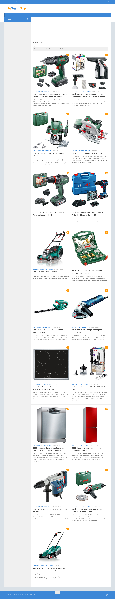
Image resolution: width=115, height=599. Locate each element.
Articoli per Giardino (38, 269)
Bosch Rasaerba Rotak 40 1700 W (45, 272)
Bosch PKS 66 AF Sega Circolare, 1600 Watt (87, 153)
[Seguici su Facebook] (27, 19)
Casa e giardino (37, 91)
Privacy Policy (9, 2)
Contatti (28, 2)
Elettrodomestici (46, 384)
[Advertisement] (71, 28)
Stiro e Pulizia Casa (86, 91)
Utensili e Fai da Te (46, 91)
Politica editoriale (19, 2)
